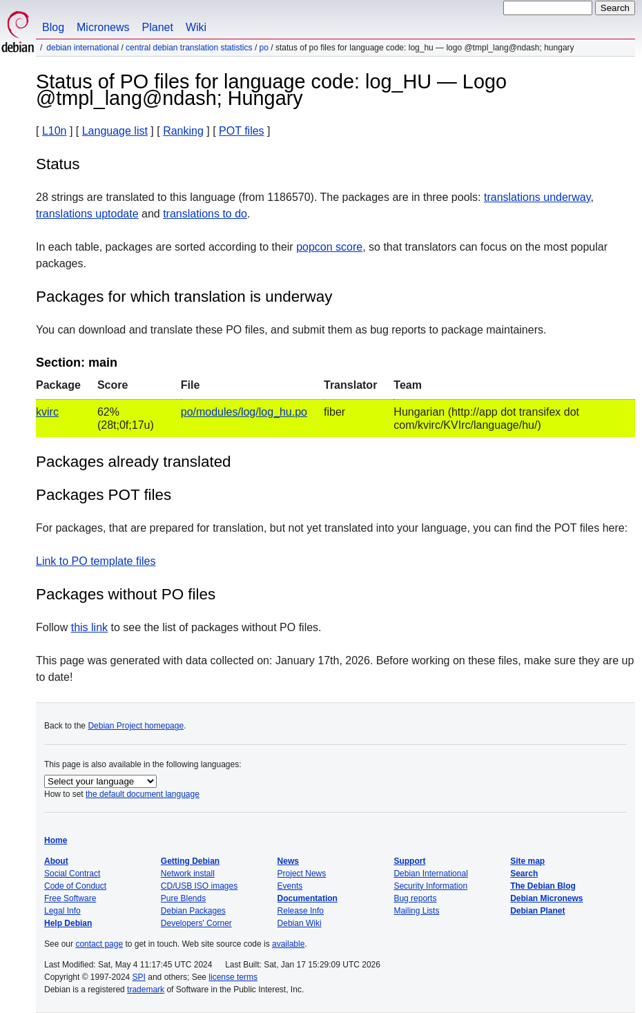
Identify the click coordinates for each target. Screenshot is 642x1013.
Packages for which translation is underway (184, 296)
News (288, 861)
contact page (99, 944)
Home (55, 840)
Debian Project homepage (136, 726)
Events (290, 886)
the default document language (143, 794)
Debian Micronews (546, 898)
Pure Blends (183, 898)
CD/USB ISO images (199, 886)
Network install (188, 873)
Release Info (301, 911)
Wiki (196, 27)
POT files (241, 131)
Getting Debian (190, 861)
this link (89, 627)
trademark (145, 989)
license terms (232, 977)
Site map (527, 861)
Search (524, 873)
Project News (302, 873)
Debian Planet (537, 911)
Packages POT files (103, 494)
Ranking (183, 131)
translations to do (205, 214)
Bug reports (414, 898)
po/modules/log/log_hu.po (244, 412)
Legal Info (62, 911)
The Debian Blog (543, 886)
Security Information (430, 886)
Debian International (82, 47)
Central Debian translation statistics (189, 47)
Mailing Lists (416, 911)
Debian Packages (193, 911)
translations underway (537, 197)
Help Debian (68, 923)
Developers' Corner (196, 923)
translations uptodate (87, 214)
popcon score (329, 247)
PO (264, 47)
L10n (54, 131)
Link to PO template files (95, 561)
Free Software (70, 898)
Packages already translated (133, 461)
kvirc (47, 412)
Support (409, 861)
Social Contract (72, 873)
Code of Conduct (75, 886)
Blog (53, 27)
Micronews (103, 27)
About (56, 861)
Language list (115, 131)
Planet (157, 27)
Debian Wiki (300, 923)
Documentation (308, 898)
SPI (139, 977)
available (288, 944)
